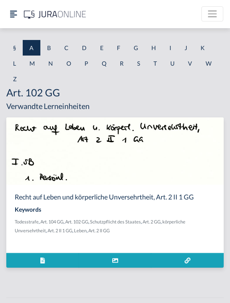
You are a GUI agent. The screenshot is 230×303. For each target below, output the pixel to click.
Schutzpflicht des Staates (115, 221)
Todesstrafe (27, 221)
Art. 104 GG (51, 221)
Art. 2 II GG (99, 230)
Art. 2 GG (152, 221)
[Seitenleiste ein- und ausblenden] (13, 14)
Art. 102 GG (76, 221)
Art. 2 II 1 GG (60, 230)
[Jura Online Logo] (55, 14)
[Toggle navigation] (212, 13)
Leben (80, 230)
